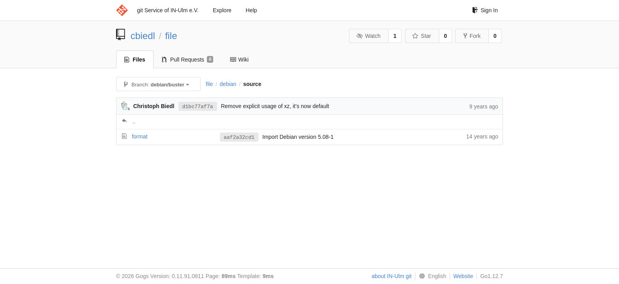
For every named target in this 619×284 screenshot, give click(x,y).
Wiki (239, 59)
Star (421, 36)
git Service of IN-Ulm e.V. (168, 10)
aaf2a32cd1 (239, 137)
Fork (471, 36)
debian (228, 84)
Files (134, 59)
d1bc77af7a (197, 106)
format (140, 136)
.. (133, 121)
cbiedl (143, 35)
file (171, 35)
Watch (368, 36)
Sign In (485, 10)
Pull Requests (188, 59)
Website (463, 276)
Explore (222, 10)
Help (251, 10)
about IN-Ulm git (391, 276)
